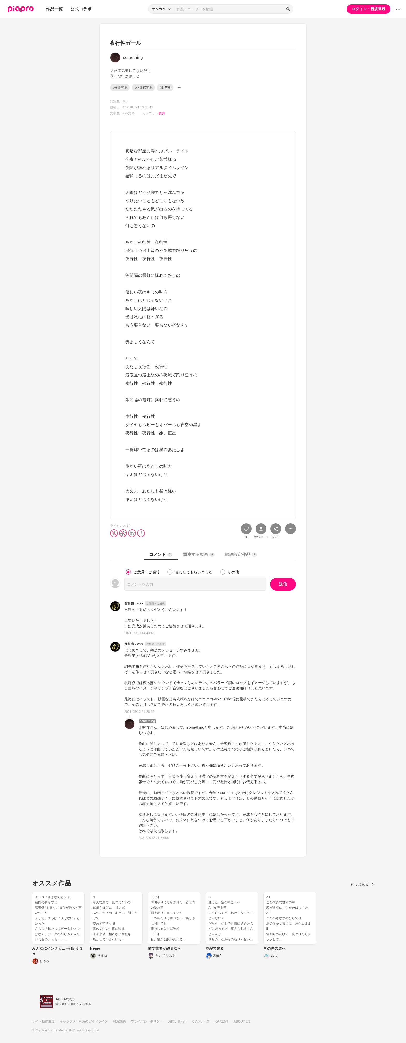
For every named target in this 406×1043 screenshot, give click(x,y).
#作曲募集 (120, 87)
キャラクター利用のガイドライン (83, 1021)
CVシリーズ (201, 1021)
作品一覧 (54, 9)
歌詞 (161, 113)
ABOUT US (242, 1021)
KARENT (221, 1021)
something (147, 721)
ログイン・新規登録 (368, 9)
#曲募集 (165, 87)
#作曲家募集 (143, 87)
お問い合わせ (177, 1021)
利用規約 (119, 1021)
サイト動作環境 (43, 1021)
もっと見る (362, 884)
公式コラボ (81, 9)
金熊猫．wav (133, 603)
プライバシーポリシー (147, 1021)
